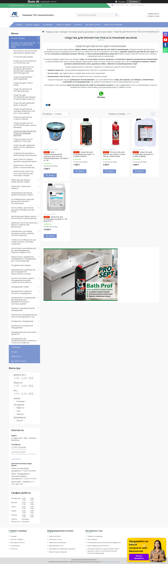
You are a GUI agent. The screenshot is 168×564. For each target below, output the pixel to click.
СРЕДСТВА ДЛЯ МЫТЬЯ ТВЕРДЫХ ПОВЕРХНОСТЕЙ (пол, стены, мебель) (24, 111)
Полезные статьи (55, 539)
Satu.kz (94, 560)
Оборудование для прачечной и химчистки (23, 333)
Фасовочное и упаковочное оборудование (22, 327)
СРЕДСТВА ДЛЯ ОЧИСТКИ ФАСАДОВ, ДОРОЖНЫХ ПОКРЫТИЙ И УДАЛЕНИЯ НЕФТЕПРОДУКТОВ (23, 70)
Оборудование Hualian (20, 287)
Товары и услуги (52, 32)
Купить (51, 175)
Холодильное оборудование (22, 321)
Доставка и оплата (92, 24)
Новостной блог (55, 536)
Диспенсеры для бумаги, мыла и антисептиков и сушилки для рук (24, 217)
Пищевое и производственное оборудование (23, 309)
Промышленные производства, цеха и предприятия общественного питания (23, 272)
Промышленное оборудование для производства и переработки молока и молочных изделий (23, 301)
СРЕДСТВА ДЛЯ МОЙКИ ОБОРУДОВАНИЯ (22, 78)
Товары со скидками (94, 536)
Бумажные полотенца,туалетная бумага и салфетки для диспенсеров (24, 225)
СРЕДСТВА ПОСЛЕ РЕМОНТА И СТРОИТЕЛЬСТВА (24, 62)
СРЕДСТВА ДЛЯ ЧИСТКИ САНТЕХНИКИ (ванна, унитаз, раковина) (25, 125)
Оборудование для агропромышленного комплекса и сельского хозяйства (23, 340)
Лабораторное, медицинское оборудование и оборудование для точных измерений (23, 259)
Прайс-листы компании (57, 542)
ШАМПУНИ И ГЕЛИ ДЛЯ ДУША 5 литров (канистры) (24, 166)
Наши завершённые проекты (98, 546)
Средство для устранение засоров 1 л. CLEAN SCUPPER (84, 154)
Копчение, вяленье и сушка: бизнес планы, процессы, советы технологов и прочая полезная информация (103, 551)
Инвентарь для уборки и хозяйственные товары (20, 181)
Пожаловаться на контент (110, 562)
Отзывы (14, 352)
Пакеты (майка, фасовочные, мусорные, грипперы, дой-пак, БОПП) (23, 210)
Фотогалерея (92, 539)
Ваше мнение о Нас (56, 546)
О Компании (16, 347)
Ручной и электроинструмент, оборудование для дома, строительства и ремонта (23, 280)
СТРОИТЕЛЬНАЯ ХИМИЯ (23, 57)
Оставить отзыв (153, 16)
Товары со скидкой (63, 24)
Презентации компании (58, 552)
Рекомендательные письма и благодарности (104, 542)
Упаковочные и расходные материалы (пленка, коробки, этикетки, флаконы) (22, 233)
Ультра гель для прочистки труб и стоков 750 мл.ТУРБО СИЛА (114, 154)
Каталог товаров (32, 24)
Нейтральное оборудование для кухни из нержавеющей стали (24, 316)
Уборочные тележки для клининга (21, 187)
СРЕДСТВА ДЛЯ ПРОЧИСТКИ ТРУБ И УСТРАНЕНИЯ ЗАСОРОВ (24, 133)
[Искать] (116, 15)
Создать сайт (44, 1)
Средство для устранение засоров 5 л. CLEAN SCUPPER (143, 154)
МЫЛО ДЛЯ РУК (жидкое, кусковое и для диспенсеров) (24, 160)
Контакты (78, 24)
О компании (47, 24)
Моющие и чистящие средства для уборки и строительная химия (23, 45)
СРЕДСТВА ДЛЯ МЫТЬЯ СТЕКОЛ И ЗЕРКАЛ (22, 118)
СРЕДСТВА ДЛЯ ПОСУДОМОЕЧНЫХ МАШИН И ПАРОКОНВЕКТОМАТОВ (24, 97)
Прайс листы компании (113, 24)
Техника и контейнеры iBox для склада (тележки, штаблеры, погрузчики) (23, 242)
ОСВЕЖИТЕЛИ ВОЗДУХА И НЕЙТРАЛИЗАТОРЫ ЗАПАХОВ (25, 154)
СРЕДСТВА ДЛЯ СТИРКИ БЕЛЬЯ (23, 84)
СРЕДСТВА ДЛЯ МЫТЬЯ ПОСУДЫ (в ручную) (22, 90)
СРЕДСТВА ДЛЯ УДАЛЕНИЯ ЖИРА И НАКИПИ (23, 104)
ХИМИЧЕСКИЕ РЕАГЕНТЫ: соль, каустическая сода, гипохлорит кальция (23, 173)
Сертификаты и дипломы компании (62, 549)
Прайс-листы (16, 356)
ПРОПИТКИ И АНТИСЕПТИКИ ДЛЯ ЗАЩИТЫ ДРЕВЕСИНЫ (25, 52)
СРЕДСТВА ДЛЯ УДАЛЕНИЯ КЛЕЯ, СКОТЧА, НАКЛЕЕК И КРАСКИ (24, 147)
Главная (19, 24)
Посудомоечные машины (21, 265)
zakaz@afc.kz (16, 459)
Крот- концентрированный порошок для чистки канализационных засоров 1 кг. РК (56, 156)
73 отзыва (121, 2)
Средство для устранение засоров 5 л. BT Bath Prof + (55, 219)
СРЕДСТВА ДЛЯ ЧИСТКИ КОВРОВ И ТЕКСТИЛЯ (23, 140)
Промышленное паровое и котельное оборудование (21, 292)
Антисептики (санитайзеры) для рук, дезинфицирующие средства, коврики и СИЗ (23, 250)
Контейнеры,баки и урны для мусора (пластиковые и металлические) (22, 201)
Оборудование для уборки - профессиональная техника (22, 194)
